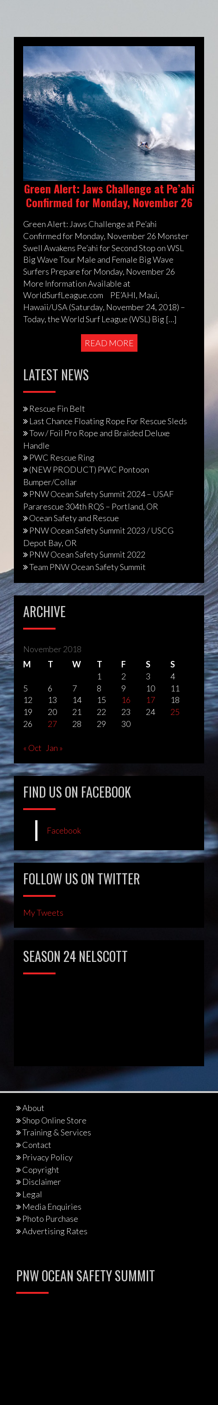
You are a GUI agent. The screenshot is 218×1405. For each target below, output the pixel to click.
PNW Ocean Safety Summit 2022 (87, 554)
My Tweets (43, 912)
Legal (32, 1194)
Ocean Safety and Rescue (74, 518)
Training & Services (56, 1132)
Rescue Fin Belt (57, 408)
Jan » (54, 748)
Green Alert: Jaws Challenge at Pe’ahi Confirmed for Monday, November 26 (109, 195)
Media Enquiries (51, 1206)
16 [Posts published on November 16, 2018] (126, 700)
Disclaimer (41, 1182)
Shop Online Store (54, 1120)
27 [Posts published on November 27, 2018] (52, 724)
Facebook (64, 830)
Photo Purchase (50, 1218)
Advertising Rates (54, 1231)
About (33, 1108)
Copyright (40, 1170)
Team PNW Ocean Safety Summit (87, 567)
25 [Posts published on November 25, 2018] (175, 712)
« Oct (32, 748)
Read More (109, 343)
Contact (36, 1145)
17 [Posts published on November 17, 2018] (150, 700)
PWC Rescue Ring (61, 457)
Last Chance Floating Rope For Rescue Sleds (108, 421)
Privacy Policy (47, 1157)
